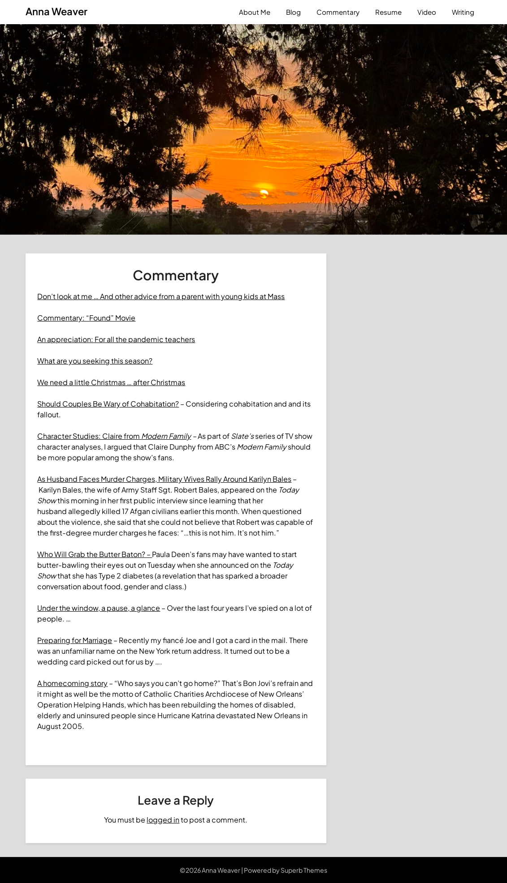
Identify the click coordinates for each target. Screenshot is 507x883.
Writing (463, 12)
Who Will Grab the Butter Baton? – (94, 554)
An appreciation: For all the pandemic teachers (116, 339)
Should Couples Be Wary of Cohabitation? (108, 403)
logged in (163, 819)
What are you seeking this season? (94, 360)
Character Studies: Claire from (89, 436)
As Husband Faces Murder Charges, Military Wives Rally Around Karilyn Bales (164, 479)
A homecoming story (72, 683)
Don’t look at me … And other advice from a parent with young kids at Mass (161, 296)
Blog (293, 12)
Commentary (338, 12)
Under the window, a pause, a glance (98, 608)
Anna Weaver (56, 11)
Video (426, 12)
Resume (388, 12)
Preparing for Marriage (74, 640)
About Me (254, 12)
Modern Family (166, 436)
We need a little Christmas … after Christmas (111, 382)
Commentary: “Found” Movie (86, 317)
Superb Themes (304, 870)
